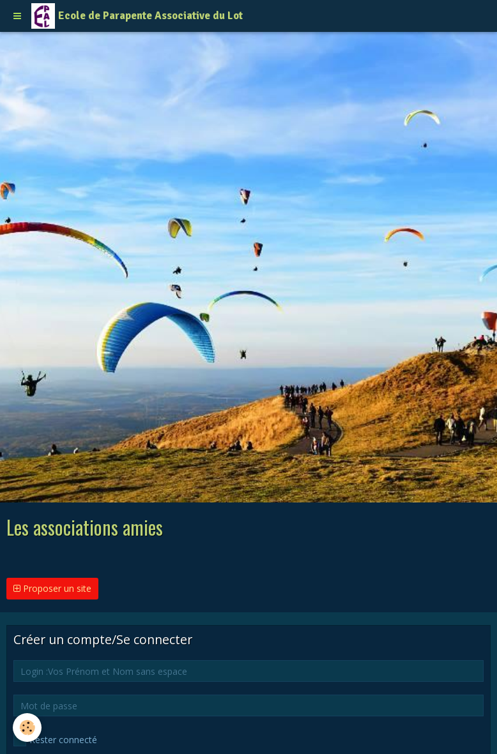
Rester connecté (55, 740)
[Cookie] (27, 727)
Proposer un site (52, 588)
